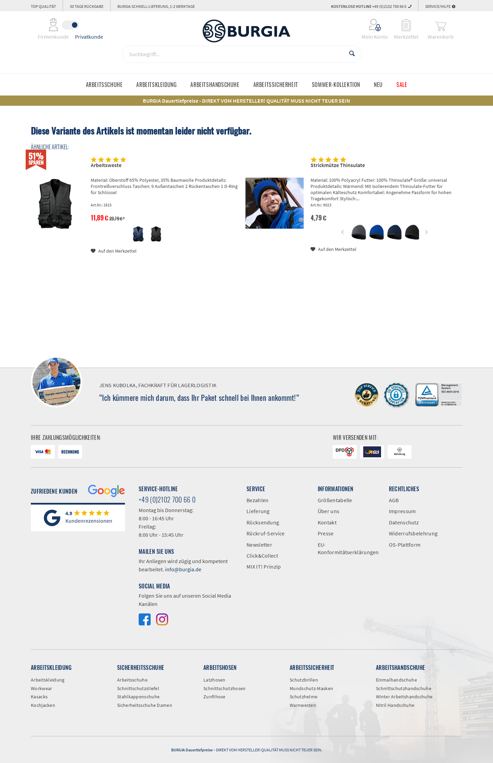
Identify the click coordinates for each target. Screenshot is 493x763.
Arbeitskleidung (48, 680)
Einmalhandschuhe (396, 680)
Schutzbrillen (304, 680)
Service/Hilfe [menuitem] (440, 6)
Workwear (41, 688)
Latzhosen (214, 680)
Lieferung (258, 511)
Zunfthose (214, 697)
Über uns (328, 511)
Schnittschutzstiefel (138, 688)
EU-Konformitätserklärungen (348, 548)
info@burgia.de (183, 569)
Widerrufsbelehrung (413, 533)
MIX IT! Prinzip (263, 566)
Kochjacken (43, 705)
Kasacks (39, 697)
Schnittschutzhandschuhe (403, 688)
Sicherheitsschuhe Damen (144, 705)
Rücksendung (262, 522)
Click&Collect (262, 555)
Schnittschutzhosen (224, 688)
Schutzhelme (303, 697)
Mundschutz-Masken (311, 688)
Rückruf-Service (265, 533)
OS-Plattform (405, 544)
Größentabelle (335, 500)
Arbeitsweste (106, 165)
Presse (326, 533)
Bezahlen (257, 500)
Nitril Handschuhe (395, 705)
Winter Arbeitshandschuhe (404, 697)
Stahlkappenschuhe (138, 697)
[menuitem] (370, 25)
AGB (394, 500)
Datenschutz (404, 522)
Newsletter (259, 544)
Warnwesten (303, 705)
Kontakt (327, 522)
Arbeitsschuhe (132, 680)
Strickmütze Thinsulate (338, 165)
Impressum (402, 511)
